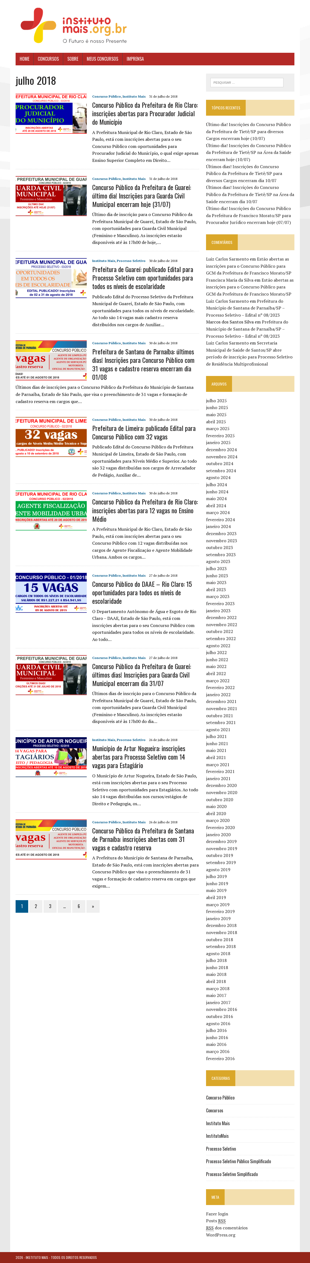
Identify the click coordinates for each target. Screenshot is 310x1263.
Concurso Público (106, 96)
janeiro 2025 (218, 442)
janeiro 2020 (218, 835)
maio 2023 (216, 582)
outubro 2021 (219, 716)
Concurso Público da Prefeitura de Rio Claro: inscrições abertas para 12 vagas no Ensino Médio (145, 510)
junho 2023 (217, 576)
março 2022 (218, 681)
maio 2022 (216, 666)
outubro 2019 (219, 855)
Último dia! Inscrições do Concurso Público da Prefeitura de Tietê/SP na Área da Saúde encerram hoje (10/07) (248, 152)
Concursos (48, 59)
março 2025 (218, 428)
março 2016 (218, 1051)
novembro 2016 (221, 1010)
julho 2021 (216, 736)
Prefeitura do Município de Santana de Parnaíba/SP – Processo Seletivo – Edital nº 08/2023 (245, 308)
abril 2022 (216, 673)
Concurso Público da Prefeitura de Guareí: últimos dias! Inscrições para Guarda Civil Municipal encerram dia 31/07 (141, 674)
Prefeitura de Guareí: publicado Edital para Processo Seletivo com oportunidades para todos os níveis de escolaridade (142, 277)
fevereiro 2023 (220, 603)
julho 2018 (216, 960)
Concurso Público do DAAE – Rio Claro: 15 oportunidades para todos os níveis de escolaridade (142, 592)
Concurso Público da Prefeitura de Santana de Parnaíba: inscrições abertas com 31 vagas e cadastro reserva (143, 839)
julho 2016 (216, 1030)
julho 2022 (216, 652)
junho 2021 (217, 743)
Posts (216, 1221)
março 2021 (218, 765)
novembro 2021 (221, 708)
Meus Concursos (102, 59)
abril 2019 (216, 897)
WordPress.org (220, 1235)
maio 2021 (216, 751)
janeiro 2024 (218, 527)
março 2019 (218, 905)
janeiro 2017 (218, 1002)
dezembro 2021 (221, 701)
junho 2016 (217, 1037)
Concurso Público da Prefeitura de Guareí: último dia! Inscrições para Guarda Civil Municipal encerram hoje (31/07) (141, 195)
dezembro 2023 (221, 533)
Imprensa (135, 59)
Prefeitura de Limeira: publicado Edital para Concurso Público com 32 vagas (144, 432)
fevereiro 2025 (220, 436)
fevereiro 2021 (220, 771)
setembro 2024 (221, 471)
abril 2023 (216, 590)
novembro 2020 (221, 792)
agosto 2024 (218, 477)
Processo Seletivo (131, 261)
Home (24, 59)
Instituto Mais (134, 96)
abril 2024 (216, 506)
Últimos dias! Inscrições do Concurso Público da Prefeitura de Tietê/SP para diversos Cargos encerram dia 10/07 (244, 173)
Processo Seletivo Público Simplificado (238, 1161)
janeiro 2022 (218, 695)
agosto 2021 (218, 730)
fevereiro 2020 (220, 827)
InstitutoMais (217, 1136)
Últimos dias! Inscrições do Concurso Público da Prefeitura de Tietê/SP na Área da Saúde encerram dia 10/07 (250, 194)
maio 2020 (216, 806)
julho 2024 (216, 485)
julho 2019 (216, 876)
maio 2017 (216, 995)
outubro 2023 (219, 547)
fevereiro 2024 (220, 520)
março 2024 (218, 512)
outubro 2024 (219, 463)
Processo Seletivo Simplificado (232, 1174)
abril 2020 (216, 813)
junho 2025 (217, 407)
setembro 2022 (221, 638)
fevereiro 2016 (220, 1058)
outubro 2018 (219, 940)
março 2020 (218, 820)
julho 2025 (216, 401)
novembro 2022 (221, 625)
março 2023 (218, 596)
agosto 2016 (218, 1023)
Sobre (72, 59)
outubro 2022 (219, 631)
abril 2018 (216, 981)
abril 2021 (216, 757)
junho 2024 (217, 492)
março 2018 (218, 988)
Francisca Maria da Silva (229, 280)
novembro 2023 (221, 541)
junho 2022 (217, 660)
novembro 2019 (221, 848)
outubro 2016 (219, 1016)
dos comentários (227, 1228)
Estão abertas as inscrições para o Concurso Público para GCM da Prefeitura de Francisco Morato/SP (248, 266)
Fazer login (217, 1214)
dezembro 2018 (221, 925)
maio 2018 (216, 975)
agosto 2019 (218, 870)
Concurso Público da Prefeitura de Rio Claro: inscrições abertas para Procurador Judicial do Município (145, 113)
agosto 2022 (218, 646)
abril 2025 (216, 422)
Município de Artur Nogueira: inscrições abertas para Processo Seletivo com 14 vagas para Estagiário (138, 756)
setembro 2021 (221, 722)
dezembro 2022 (221, 617)
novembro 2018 (221, 932)
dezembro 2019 (221, 841)
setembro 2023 (221, 555)
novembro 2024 (221, 457)
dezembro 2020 (221, 786)
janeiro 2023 (218, 611)
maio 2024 (216, 498)
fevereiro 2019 (220, 911)
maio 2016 (216, 1044)
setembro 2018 (221, 946)
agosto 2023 (218, 562)
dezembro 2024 (221, 450)
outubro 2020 (219, 800)
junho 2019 (217, 883)
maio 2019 (216, 890)
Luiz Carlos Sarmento (227, 259)
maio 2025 (216, 415)
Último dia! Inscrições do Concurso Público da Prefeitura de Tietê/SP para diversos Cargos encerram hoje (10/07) (248, 131)
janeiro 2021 (218, 778)
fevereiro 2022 (220, 687)
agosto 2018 (218, 953)
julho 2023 (216, 568)
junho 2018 (217, 967)
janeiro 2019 (218, 918)
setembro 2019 (221, 862)
